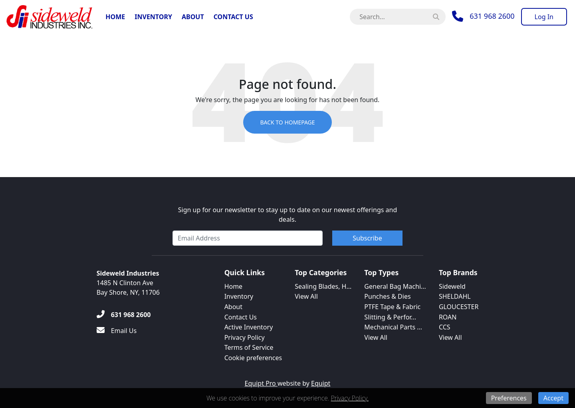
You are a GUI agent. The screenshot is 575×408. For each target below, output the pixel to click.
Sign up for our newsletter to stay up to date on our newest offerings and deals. (287, 214)
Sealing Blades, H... (323, 286)
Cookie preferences (253, 357)
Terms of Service (249, 347)
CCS (444, 327)
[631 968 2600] (124, 314)
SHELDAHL (455, 296)
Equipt (320, 383)
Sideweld (452, 286)
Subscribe (367, 238)
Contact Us (233, 16)
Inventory (153, 16)
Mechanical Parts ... (393, 327)
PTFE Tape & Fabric (392, 306)
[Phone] (483, 16)
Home (115, 16)
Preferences (509, 398)
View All (306, 296)
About (193, 16)
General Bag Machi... (395, 286)
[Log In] (544, 17)
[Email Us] (117, 330)
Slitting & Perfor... (390, 317)
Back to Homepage (287, 122)
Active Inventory (248, 327)
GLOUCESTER (458, 306)
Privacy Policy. (350, 398)
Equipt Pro (261, 383)
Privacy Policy (244, 337)
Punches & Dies (387, 296)
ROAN (448, 317)
